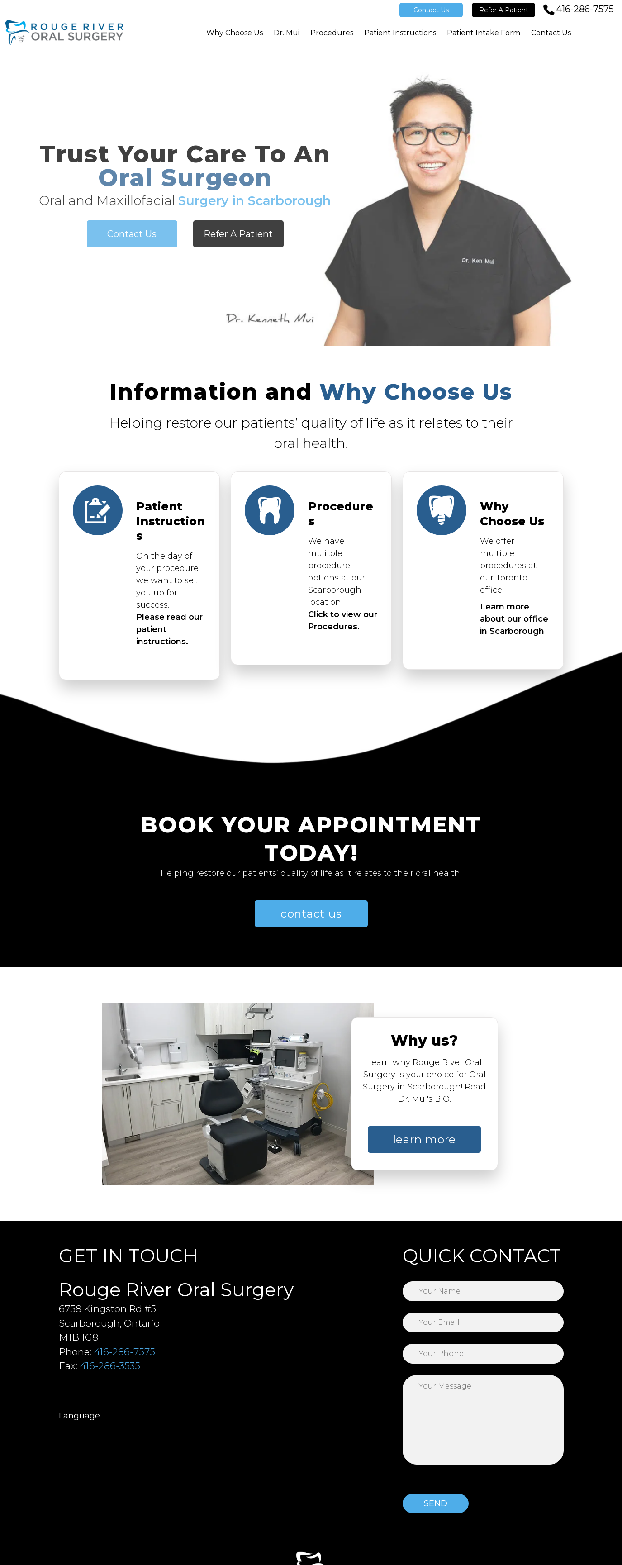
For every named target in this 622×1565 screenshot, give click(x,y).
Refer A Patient (503, 10)
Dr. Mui (286, 33)
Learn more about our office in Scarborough (514, 614)
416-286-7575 (585, 9)
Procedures (331, 33)
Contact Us (431, 10)
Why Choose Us (234, 33)
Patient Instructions (400, 33)
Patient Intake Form (483, 33)
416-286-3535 (110, 1365)
